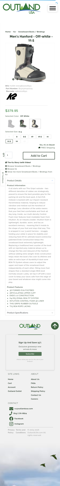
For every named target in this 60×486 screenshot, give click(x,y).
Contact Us (36, 395)
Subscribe (30, 354)
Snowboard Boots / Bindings (31, 32)
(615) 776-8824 (18, 413)
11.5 (9, 141)
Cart (10, 383)
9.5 (24, 136)
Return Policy (37, 387)
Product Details (14, 180)
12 (17, 141)
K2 (14, 32)
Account (12, 387)
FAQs (33, 383)
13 (25, 141)
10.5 (40, 136)
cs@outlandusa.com (21, 408)
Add (39, 155)
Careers (34, 399)
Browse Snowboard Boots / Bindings (23, 166)
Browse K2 (11, 169)
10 (32, 136)
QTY (3, 155)
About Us (35, 379)
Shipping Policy (38, 391)
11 (48, 136)
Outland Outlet (15, 391)
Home (8, 32)
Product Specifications (17, 313)
